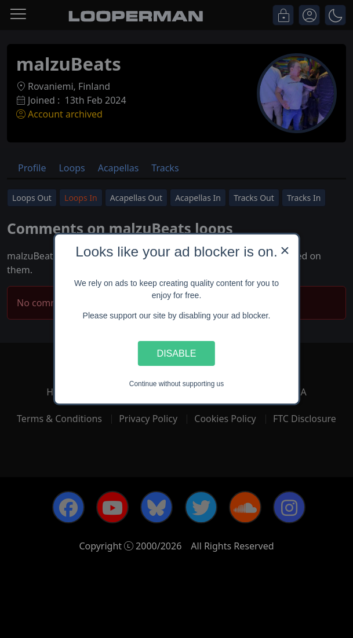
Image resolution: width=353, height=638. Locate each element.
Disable (176, 353)
